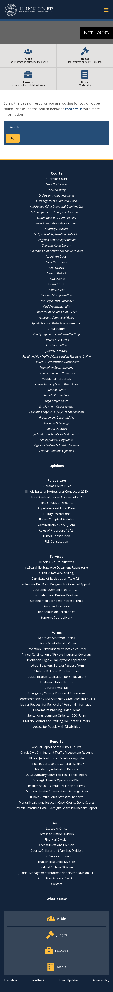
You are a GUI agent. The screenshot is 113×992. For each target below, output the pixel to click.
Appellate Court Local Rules (56, 318)
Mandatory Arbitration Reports (56, 769)
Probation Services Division (56, 878)
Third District (56, 279)
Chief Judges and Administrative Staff (56, 334)
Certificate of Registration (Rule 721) (57, 234)
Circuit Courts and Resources (56, 373)
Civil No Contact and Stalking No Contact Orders (56, 721)
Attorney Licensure (56, 229)
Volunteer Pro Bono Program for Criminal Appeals (56, 584)
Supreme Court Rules (56, 486)
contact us (73, 109)
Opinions (56, 465)
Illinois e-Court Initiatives (56, 562)
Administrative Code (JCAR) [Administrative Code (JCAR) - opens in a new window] (56, 525)
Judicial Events (57, 390)
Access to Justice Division (56, 834)
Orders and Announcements (56, 195)
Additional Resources (56, 379)
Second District (56, 273)
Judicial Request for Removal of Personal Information (56, 704)
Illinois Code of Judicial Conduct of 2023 (56, 497)
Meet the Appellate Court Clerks (56, 312)
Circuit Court (56, 329)
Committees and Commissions (56, 218)
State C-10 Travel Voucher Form (56, 671)
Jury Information (56, 345)
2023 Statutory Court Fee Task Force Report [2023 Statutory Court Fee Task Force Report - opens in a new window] (56, 775)
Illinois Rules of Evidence (56, 503)
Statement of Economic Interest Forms (56, 601)
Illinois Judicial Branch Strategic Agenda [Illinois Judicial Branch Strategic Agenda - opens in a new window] (56, 758)
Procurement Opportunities (56, 417)
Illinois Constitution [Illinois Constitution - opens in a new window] (56, 536)
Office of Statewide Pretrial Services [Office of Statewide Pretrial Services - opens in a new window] (56, 445)
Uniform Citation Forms (56, 682)
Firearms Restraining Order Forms (56, 710)
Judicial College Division (56, 867)
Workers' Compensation (56, 295)
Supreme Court (56, 179)
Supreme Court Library (56, 617)
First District (56, 268)
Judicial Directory (56, 351)
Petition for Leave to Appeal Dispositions (56, 212)
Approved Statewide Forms (56, 638)
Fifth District (56, 290)
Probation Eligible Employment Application (56, 412)
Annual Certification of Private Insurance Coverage (57, 654)
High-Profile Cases (56, 401)
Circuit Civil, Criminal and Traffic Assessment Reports (56, 752)
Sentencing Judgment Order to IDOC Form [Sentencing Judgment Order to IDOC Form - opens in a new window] (56, 715)
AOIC (57, 823)
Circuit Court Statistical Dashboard (56, 362)
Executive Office (56, 828)
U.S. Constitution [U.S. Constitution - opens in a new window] (56, 541)
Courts (56, 173)
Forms (56, 632)
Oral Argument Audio (56, 306)
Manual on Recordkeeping (56, 368)
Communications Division (56, 845)
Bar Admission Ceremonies (56, 612)
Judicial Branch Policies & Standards (57, 434)
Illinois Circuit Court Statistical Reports (56, 797)
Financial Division (56, 839)
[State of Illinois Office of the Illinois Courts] (29, 10)
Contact (56, 884)
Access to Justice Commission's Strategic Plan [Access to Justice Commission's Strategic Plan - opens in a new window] (56, 791)
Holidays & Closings (56, 423)
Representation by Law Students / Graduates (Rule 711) (56, 699)
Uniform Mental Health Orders (56, 643)
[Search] (56, 127)
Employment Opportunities (56, 406)
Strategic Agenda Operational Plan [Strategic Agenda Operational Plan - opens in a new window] (56, 780)
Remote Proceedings (56, 395)
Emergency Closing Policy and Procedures (56, 693)
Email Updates (69, 980)
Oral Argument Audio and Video (56, 201)
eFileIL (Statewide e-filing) (56, 573)
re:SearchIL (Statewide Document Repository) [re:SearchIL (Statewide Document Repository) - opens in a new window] (56, 567)
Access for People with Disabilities (56, 384)
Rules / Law (56, 480)
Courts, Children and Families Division (57, 851)
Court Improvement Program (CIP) (56, 590)
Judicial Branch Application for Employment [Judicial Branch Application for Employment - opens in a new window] (56, 677)
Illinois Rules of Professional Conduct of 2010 (56, 492)
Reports (56, 741)
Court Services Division (56, 856)
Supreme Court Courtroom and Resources (56, 251)
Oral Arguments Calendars (57, 301)
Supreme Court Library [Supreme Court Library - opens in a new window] (56, 245)
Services (56, 556)
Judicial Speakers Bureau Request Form (56, 665)
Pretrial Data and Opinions (56, 451)
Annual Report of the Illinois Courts (56, 747)
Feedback (38, 980)
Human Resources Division (56, 862)
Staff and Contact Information (56, 240)
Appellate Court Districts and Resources (57, 323)
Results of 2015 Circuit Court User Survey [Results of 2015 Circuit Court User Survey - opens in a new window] (56, 786)
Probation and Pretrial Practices (56, 595)
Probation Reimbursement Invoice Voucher (56, 649)
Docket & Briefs (56, 190)
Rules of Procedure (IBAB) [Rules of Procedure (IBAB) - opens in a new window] (56, 530)
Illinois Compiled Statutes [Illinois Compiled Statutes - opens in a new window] (56, 519)
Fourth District (56, 284)
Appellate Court (56, 256)
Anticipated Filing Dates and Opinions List (56, 207)
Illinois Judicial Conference (56, 440)
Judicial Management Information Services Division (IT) (56, 873)
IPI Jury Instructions (56, 514)
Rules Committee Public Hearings (56, 223)
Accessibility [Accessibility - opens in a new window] (101, 980)
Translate (10, 980)
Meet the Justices (56, 184)
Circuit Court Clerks (56, 340)
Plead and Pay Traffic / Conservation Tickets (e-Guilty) (56, 356)
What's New (57, 899)
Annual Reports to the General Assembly (57, 764)
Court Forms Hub (57, 688)
